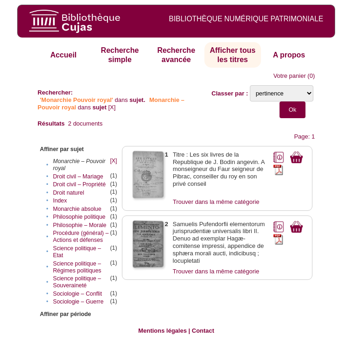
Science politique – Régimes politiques (77, 267)
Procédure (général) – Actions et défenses (80, 236)
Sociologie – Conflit (77, 294)
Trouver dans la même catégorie (216, 201)
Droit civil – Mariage (78, 176)
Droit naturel (68, 193)
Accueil (63, 55)
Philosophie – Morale (79, 225)
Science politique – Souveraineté (77, 282)
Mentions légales (162, 330)
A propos (289, 55)
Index (60, 200)
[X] (112, 107)
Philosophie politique (79, 217)
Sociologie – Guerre (78, 301)
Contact (203, 330)
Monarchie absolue (77, 209)
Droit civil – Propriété (79, 184)
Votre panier (289, 75)
